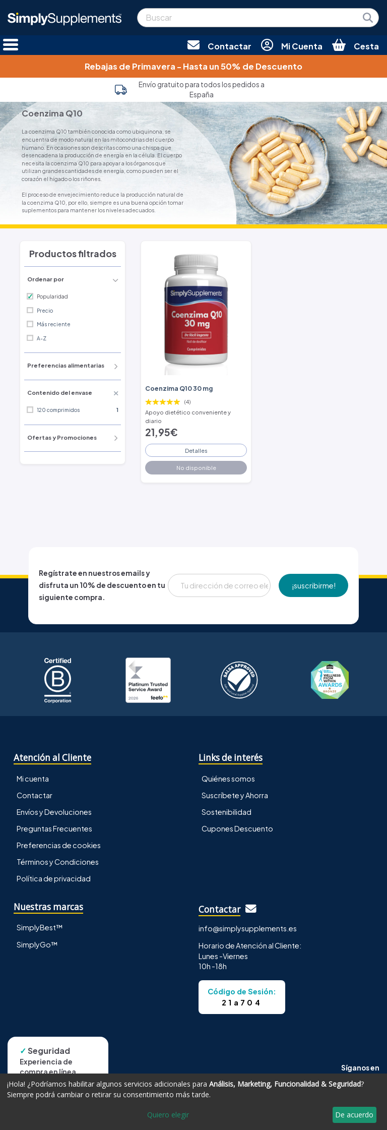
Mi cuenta (33, 778)
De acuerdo (354, 1114)
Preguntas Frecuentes (54, 828)
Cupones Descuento (237, 828)
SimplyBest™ (40, 927)
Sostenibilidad (226, 811)
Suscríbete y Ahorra (235, 795)
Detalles (196, 450)
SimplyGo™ (37, 944)
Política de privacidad (54, 878)
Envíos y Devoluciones (54, 811)
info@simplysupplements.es (248, 928)
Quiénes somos (228, 778)
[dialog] (193, 1102)
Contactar (34, 795)
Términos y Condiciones (58, 861)
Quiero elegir (168, 1114)
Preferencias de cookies (59, 845)
